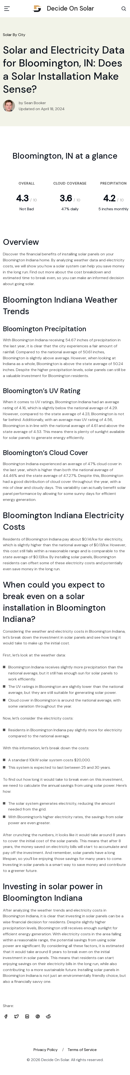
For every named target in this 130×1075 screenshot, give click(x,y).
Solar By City (14, 34)
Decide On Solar (65, 8)
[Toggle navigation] (7, 9)
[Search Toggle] (124, 8)
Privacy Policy (46, 1049)
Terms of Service (82, 1049)
